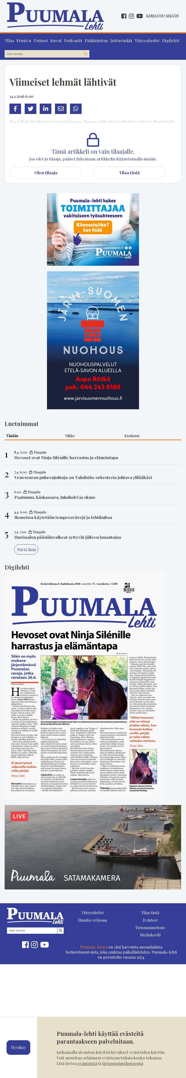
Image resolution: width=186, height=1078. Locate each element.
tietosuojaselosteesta (122, 1063)
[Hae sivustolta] (85, 53)
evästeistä (87, 1063)
